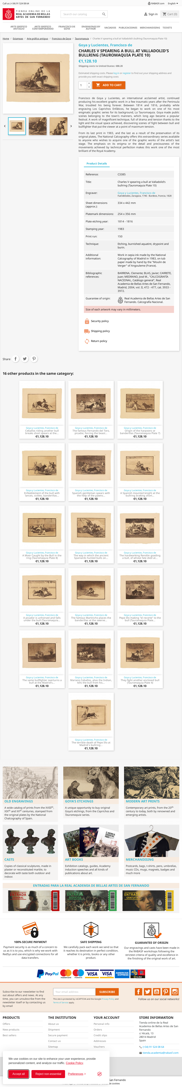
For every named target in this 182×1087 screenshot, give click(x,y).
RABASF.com (155, 3)
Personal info (101, 1024)
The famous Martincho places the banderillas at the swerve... (91, 619)
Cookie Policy (74, 1063)
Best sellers (9, 1035)
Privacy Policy (108, 999)
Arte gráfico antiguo (18, 27)
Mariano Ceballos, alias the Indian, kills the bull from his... (91, 681)
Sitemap (53, 1046)
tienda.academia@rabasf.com (160, 1052)
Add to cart (109, 85)
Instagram (175, 992)
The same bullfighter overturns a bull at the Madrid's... (42, 681)
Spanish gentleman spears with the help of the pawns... (91, 494)
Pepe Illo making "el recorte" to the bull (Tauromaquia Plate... (140, 619)
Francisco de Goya (66, 27)
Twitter (147, 992)
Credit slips (100, 1035)
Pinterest (34, 358)
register (127, 73)
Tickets (167, 27)
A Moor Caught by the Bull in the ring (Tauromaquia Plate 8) (41, 557)
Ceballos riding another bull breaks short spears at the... (42, 432)
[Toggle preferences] (77, 1074)
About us (53, 1024)
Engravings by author (91, 27)
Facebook (138, 992)
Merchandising (150, 27)
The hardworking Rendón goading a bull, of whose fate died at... (139, 557)
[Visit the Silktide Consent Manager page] (99, 1074)
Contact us (54, 1041)
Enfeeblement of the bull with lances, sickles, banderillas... (42, 494)
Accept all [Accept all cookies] (18, 1073)
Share (15, 358)
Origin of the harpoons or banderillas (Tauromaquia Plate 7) (140, 432)
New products (11, 1029)
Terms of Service (60, 1002)
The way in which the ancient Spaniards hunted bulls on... (91, 557)
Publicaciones (128, 27)
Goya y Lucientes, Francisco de (136, 193)
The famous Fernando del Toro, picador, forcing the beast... (91, 432)
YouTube (156, 992)
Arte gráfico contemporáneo (42, 27)
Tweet (24, 358)
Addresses (100, 1041)
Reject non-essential (48, 1073)
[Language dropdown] (173, 4)
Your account (106, 1017)
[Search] (84, 14)
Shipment (54, 1029)
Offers (6, 1024)
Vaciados (110, 27)
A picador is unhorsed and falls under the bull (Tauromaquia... (42, 619)
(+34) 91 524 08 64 (153, 1047)
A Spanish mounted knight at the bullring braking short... (140, 494)
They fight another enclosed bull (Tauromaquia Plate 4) (140, 681)
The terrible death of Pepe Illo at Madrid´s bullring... (91, 744)
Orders (98, 1029)
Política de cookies (110, 1083)
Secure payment (58, 1035)
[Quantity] (83, 85)
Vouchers (99, 1046)
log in (116, 73)
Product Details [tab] (97, 163)
